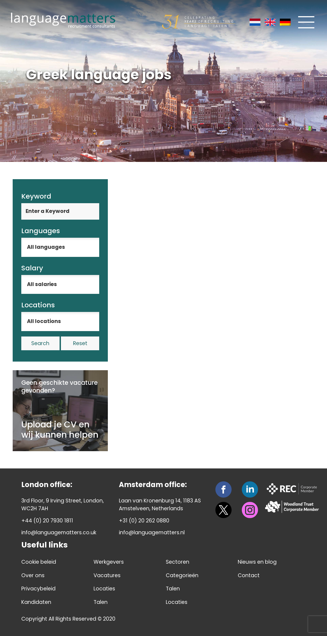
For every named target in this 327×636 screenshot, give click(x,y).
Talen (101, 602)
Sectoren (177, 562)
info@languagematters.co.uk (58, 532)
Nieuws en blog (257, 562)
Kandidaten (36, 602)
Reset (80, 343)
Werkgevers (109, 562)
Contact (249, 575)
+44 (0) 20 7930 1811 (47, 520)
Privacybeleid (38, 588)
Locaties (104, 588)
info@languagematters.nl (152, 532)
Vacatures (107, 575)
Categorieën (182, 575)
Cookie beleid (38, 562)
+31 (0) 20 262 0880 (144, 520)
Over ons (32, 575)
